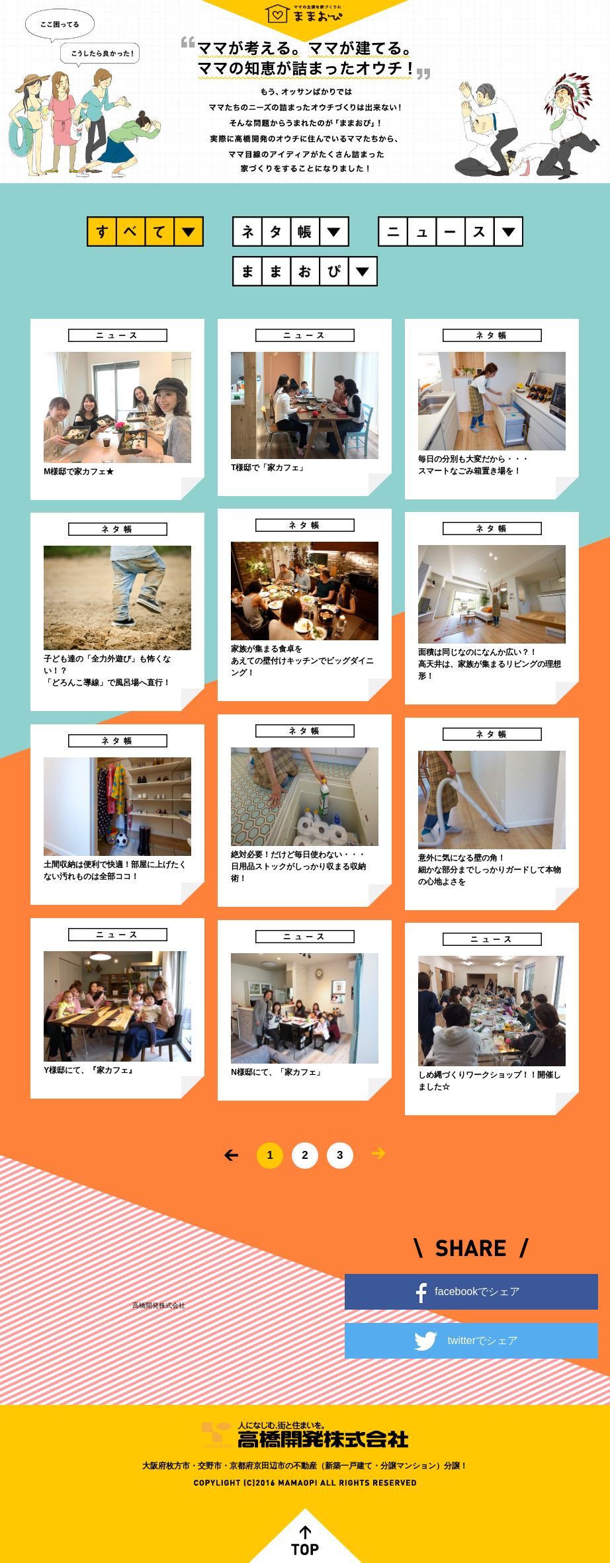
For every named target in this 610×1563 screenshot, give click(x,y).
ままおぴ (305, 271)
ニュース (450, 231)
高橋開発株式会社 (158, 1305)
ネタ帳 (290, 231)
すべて (145, 231)
